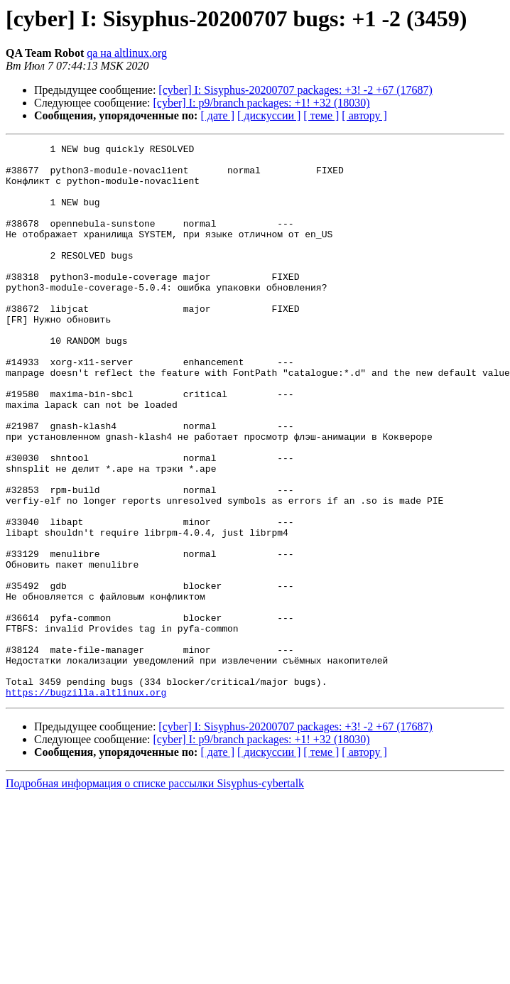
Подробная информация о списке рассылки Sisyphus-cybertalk (155, 894)
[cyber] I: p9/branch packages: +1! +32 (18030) (261, 103)
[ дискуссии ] (268, 115)
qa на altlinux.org (127, 53)
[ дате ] (217, 115)
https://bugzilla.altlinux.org (86, 802)
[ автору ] (364, 115)
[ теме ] (321, 115)
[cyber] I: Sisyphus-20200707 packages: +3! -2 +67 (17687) (295, 90)
